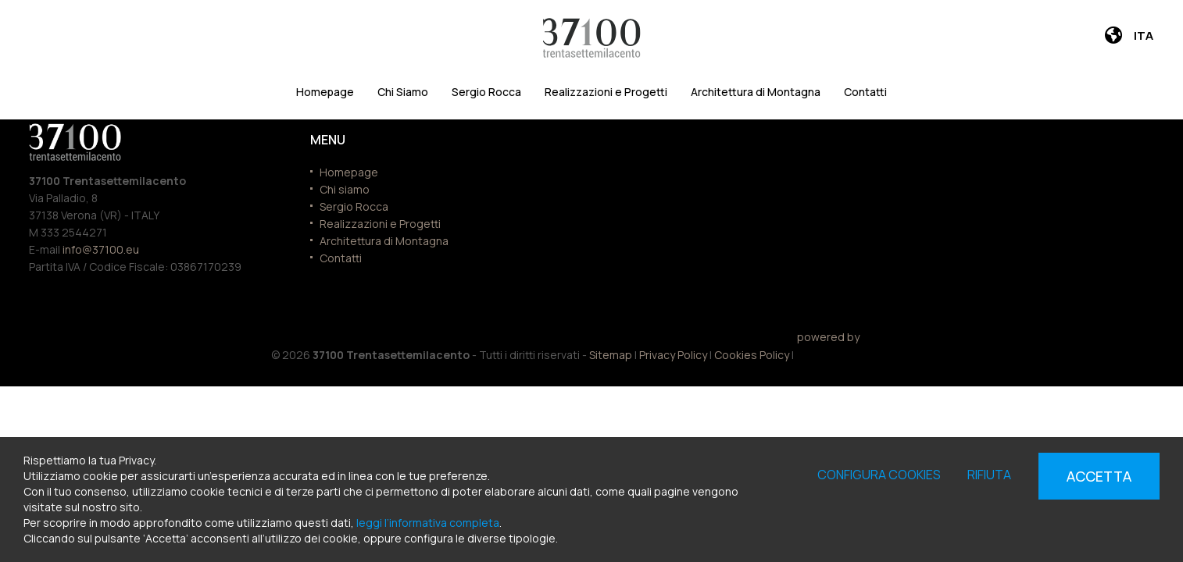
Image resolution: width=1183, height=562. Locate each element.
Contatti (865, 91)
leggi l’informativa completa (427, 522)
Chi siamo (345, 189)
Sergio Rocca (486, 91)
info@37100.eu (101, 249)
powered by (828, 348)
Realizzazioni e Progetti (606, 91)
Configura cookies (879, 474)
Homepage (325, 91)
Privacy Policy (673, 354)
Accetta (1099, 476)
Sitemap (610, 354)
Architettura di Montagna (755, 91)
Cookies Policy (751, 354)
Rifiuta (989, 474)
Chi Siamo (402, 91)
